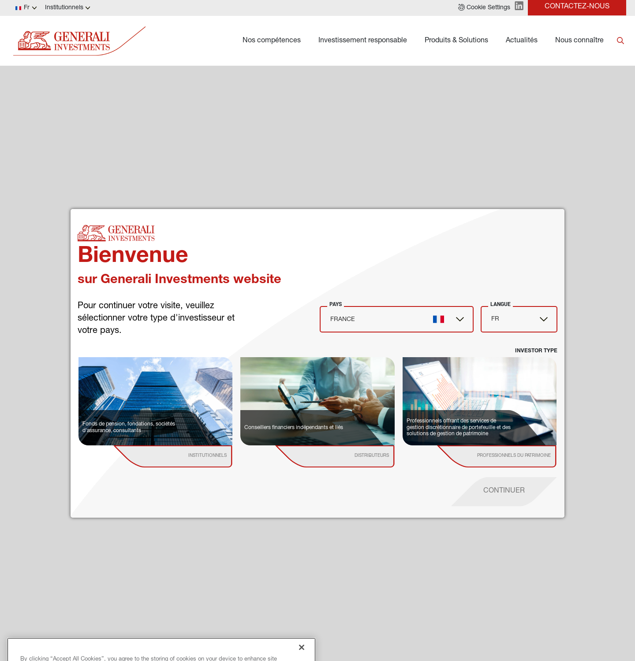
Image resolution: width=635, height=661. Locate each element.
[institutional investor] (186, 456)
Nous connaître (579, 41)
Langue (500, 304)
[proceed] (504, 491)
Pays (335, 304)
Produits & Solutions (456, 41)
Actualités (522, 41)
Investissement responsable (362, 41)
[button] (484, 8)
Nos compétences (272, 41)
